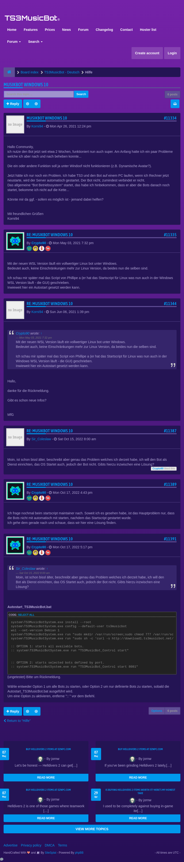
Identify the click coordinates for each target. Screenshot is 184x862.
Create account (147, 53)
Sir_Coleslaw (41, 439)
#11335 (170, 234)
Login (172, 53)
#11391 (170, 538)
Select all (26, 614)
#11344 (170, 303)
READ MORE (46, 777)
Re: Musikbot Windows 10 (50, 234)
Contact (126, 30)
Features (31, 30)
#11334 (170, 118)
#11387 (170, 430)
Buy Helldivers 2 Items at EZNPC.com (48, 749)
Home (12, 30)
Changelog (104, 30)
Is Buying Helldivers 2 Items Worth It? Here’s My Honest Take (140, 791)
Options (156, 711)
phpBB (79, 852)
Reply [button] (12, 104)
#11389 (170, 484)
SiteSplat (50, 852)
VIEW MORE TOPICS (91, 829)
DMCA (50, 845)
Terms (62, 845)
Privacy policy (31, 845)
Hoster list (148, 30)
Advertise (10, 845)
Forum (83, 30)
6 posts (172, 94)
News (66, 30)
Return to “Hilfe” (17, 721)
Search (35, 42)
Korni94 (37, 126)
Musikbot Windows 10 (26, 84)
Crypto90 (38, 243)
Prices (50, 30)
